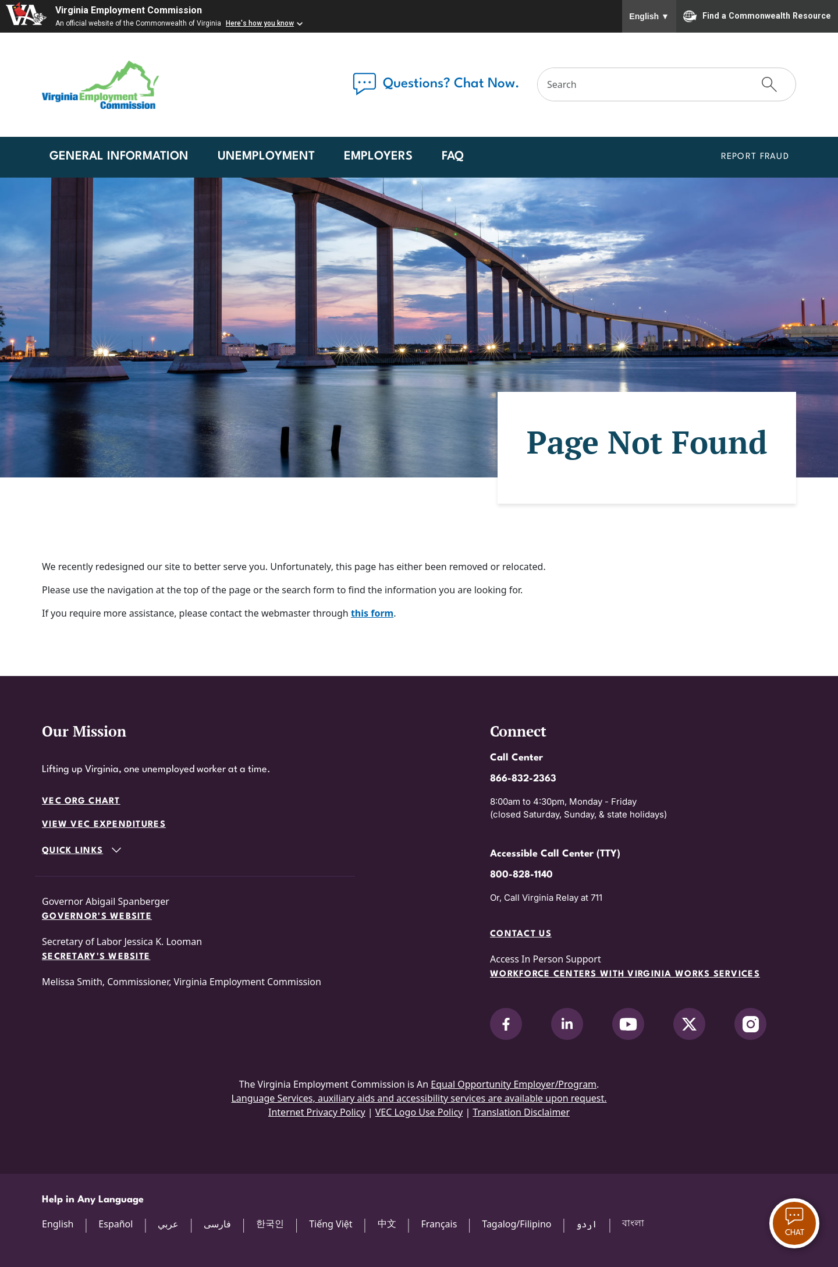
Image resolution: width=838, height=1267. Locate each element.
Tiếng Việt (330, 1224)
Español (115, 1224)
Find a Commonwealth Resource (757, 16)
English (649, 16)
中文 (387, 1223)
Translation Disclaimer (521, 1112)
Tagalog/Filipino (516, 1224)
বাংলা (633, 1222)
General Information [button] (119, 156)
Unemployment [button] (266, 156)
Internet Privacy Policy (316, 1112)
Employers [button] (378, 156)
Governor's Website (97, 916)
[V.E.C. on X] (689, 1024)
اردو (586, 1224)
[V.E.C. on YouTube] (628, 1024)
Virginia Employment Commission (128, 10)
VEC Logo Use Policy (419, 1112)
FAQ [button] (453, 156)
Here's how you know (260, 23)
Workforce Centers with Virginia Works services (625, 974)
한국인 (270, 1223)
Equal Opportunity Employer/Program (513, 1084)
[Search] (641, 84)
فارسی (217, 1224)
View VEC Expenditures (104, 824)
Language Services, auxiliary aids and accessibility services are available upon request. (418, 1098)
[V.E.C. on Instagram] (750, 1024)
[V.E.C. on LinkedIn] (567, 1024)
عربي (168, 1224)
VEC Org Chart (81, 801)
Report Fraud (755, 157)
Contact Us (521, 934)
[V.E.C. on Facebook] (506, 1024)
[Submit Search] (769, 84)
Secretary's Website (96, 957)
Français (439, 1224)
